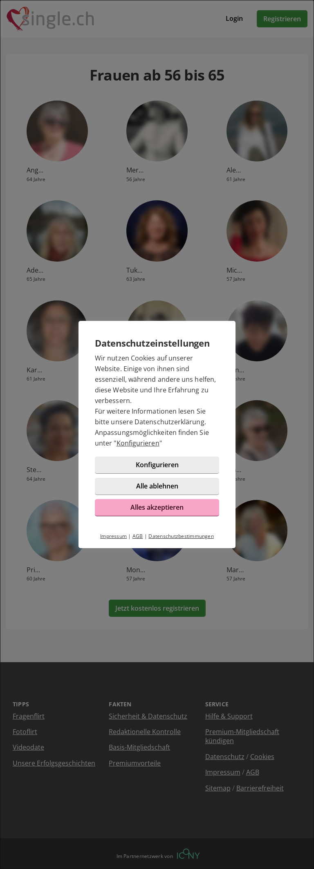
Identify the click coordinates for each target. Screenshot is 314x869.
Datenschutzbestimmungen (181, 536)
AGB (137, 536)
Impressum (113, 536)
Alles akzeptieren (157, 507)
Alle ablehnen (157, 486)
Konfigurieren (138, 443)
